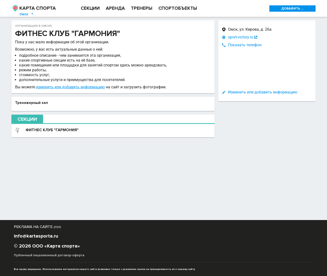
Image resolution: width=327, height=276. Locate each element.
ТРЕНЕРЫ (141, 8)
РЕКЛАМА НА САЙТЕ (37, 226)
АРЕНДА (115, 8)
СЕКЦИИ (90, 8)
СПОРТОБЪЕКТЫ (177, 8)
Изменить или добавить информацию (262, 92)
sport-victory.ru (240, 37)
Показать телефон (245, 45)
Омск (26, 14)
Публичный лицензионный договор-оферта (49, 255)
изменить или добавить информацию (70, 87)
